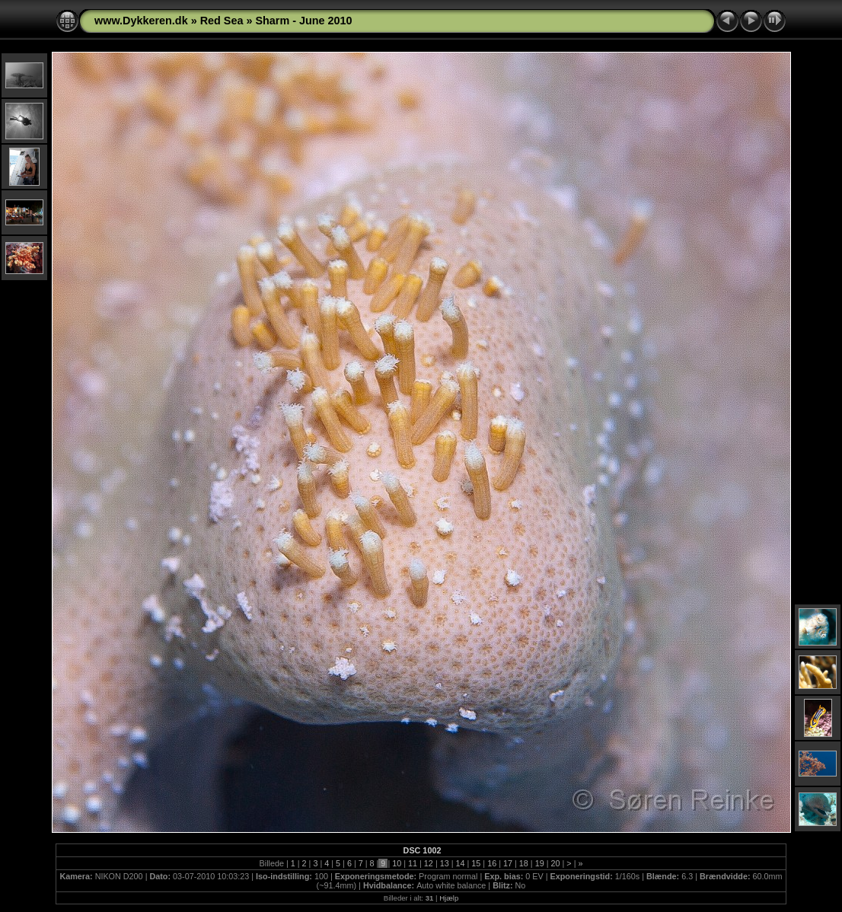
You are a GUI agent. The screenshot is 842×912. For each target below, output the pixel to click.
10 (396, 863)
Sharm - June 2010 (303, 20)
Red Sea (222, 20)
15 (476, 863)
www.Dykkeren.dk (141, 20)
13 (444, 863)
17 (508, 863)
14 (460, 863)
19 (540, 863)
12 (428, 863)
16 (492, 863)
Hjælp (448, 898)
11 (412, 863)
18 (524, 863)
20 (555, 863)
